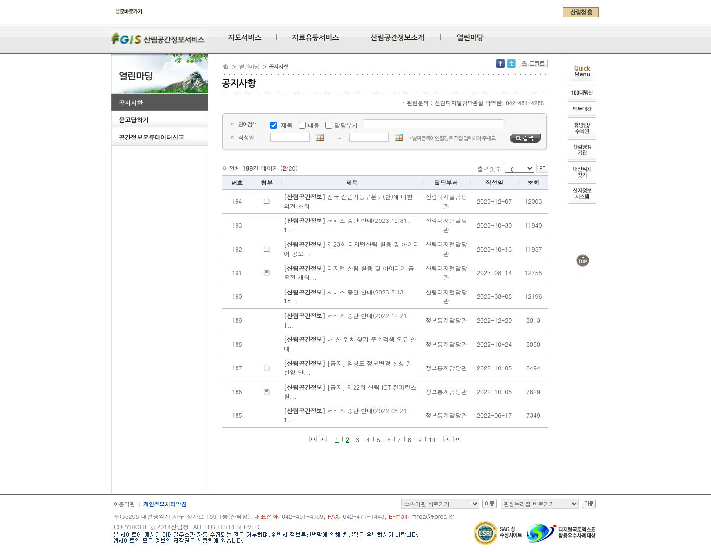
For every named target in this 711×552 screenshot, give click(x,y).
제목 (287, 125)
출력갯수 (489, 168)
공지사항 (131, 102)
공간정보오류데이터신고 (151, 137)
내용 (313, 125)
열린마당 (249, 66)
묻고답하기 (134, 119)
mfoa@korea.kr (432, 516)
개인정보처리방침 (165, 504)
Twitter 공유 (511, 63)
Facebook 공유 (500, 63)
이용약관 (124, 504)
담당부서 (346, 125)
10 (432, 439)
